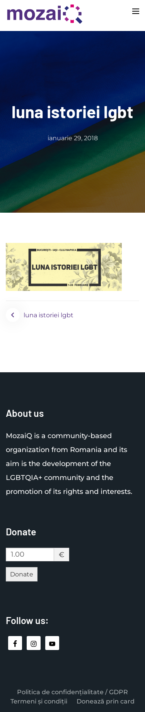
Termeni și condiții (38, 701)
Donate (21, 574)
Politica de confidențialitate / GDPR (72, 692)
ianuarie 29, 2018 (73, 138)
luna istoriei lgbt (48, 315)
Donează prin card (106, 701)
